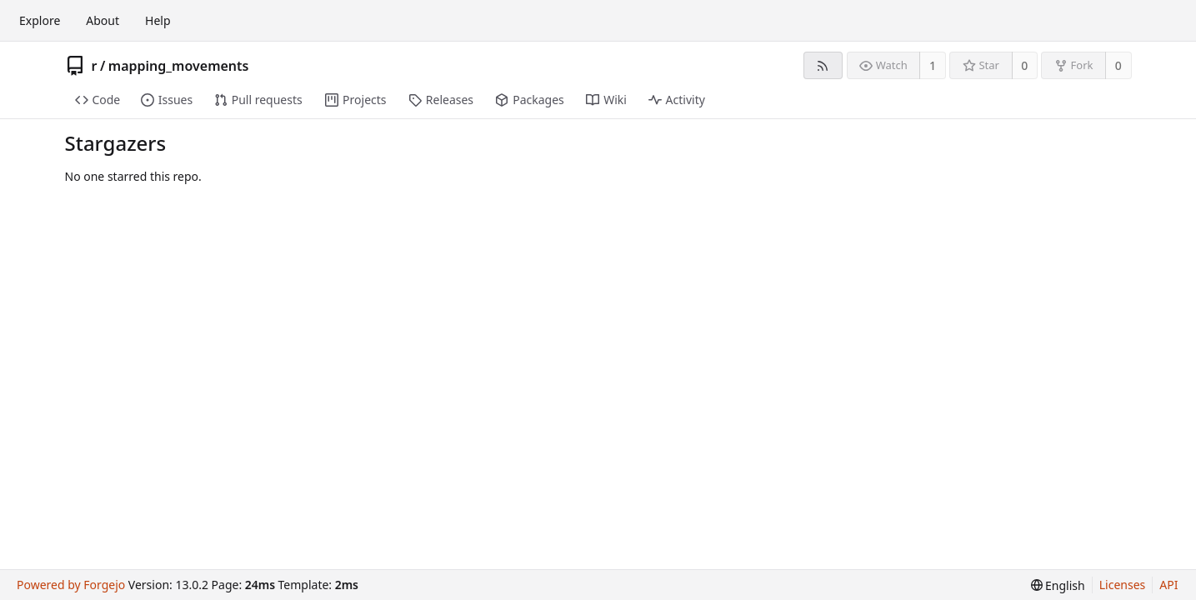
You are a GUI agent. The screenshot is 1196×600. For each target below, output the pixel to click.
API (1168, 584)
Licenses (1122, 584)
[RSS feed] (823, 65)
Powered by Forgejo (71, 584)
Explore (39, 20)
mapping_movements (178, 66)
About (102, 20)
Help (158, 20)
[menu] (1058, 585)
